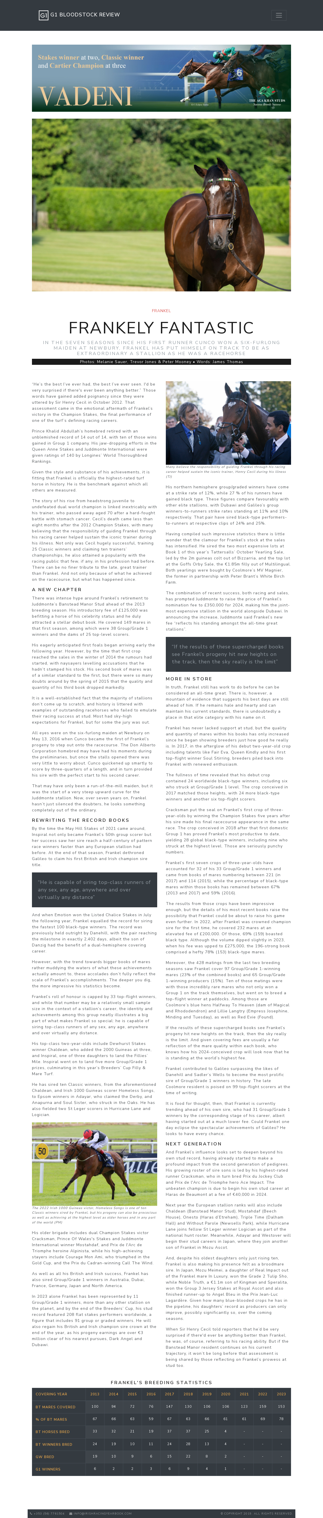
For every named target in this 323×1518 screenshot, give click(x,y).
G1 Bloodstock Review (78, 15)
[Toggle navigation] (278, 15)
